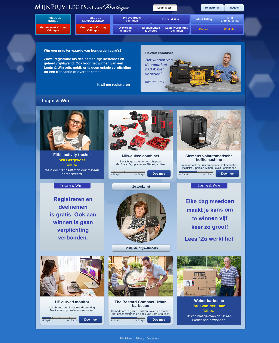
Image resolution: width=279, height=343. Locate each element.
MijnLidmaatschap (230, 19)
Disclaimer (126, 338)
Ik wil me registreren (113, 84)
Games (203, 29)
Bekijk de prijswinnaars (141, 248)
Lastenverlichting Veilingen (176, 29)
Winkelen (230, 29)
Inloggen (234, 7)
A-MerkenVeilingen (125, 29)
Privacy (140, 338)
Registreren (212, 7)
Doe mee (159, 173)
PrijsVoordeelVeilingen (132, 19)
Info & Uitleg (204, 19)
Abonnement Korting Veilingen (53, 29)
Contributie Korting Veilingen (93, 29)
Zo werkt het (141, 186)
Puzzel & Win (170, 19)
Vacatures (153, 338)
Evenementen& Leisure (151, 29)
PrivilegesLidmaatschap (93, 19)
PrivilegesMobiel (53, 19)
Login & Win (164, 7)
